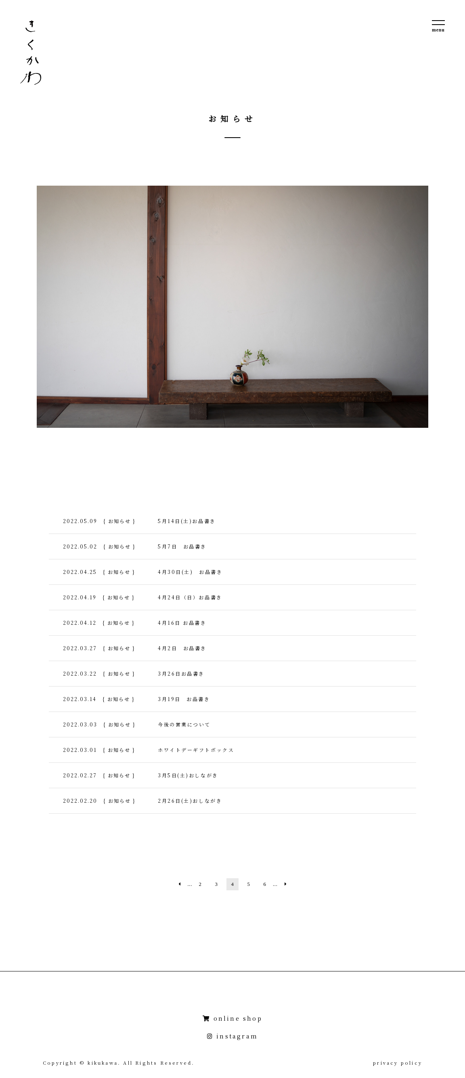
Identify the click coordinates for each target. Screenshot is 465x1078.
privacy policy (397, 1062)
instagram (232, 1036)
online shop (232, 1018)
